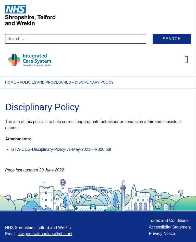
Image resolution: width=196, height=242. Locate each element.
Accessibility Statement (170, 227)
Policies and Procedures (45, 82)
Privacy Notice (162, 233)
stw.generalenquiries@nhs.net (45, 234)
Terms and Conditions (168, 220)
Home (10, 82)
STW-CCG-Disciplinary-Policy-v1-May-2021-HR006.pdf (61, 149)
